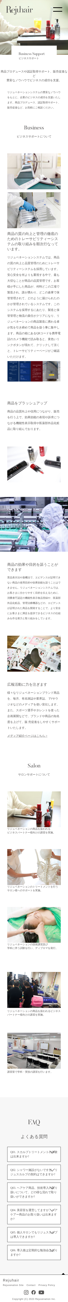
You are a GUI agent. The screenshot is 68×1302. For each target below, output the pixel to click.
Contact (31, 1285)
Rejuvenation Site (13, 1285)
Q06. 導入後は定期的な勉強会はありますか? (33, 1252)
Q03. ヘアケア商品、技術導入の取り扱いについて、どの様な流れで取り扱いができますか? (33, 1192)
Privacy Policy (46, 1285)
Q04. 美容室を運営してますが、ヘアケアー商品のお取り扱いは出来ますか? (33, 1214)
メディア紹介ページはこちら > (27, 735)
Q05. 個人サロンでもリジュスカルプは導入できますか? (33, 1234)
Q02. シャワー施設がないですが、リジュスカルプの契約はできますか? (33, 1172)
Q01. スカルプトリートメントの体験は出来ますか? (33, 1154)
